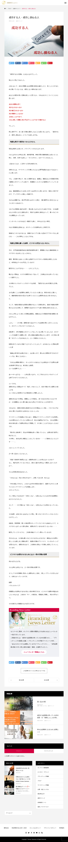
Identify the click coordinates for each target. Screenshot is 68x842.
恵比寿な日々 (41, 793)
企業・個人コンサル (42, 705)
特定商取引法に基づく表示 (19, 828)
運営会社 (6, 828)
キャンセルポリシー (35, 828)
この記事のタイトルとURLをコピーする (34, 670)
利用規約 (61, 828)
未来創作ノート (42, 802)
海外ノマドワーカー (43, 806)
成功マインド (19, 21)
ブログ (39, 780)
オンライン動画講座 (43, 767)
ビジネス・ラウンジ (43, 772)
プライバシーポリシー (50, 828)
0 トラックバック (49, 751)
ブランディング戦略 (43, 776)
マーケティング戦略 (43, 785)
